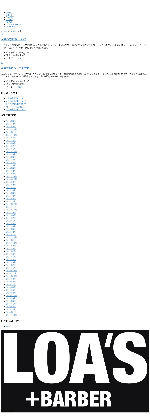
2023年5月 (11, 193)
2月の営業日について (16, 109)
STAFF (9, 19)
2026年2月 (11, 127)
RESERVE (11, 27)
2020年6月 (11, 287)
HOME (4, 31)
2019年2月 (11, 309)
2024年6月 (11, 163)
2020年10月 (11, 276)
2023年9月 (11, 182)
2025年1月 (11, 149)
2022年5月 (11, 223)
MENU (9, 15)
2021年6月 (11, 254)
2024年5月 (11, 165)
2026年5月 (11, 121)
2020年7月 (11, 284)
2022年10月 (11, 210)
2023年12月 (11, 176)
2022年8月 (11, 215)
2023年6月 (11, 190)
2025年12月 (11, 129)
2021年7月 (11, 251)
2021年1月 (11, 268)
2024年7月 (11, 160)
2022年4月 (11, 226)
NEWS (9, 22)
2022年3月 (11, 229)
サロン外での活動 (14, 107)
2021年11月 (11, 240)
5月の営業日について (16, 98)
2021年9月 (11, 246)
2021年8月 (11, 248)
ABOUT (10, 12)
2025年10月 (11, 135)
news (20, 58)
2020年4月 (11, 293)
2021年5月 (11, 257)
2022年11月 (11, 207)
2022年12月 (11, 204)
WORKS (10, 17)
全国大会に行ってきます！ (16, 68)
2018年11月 (11, 312)
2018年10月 (11, 315)
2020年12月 (11, 271)
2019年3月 (11, 307)
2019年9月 (11, 298)
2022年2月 (11, 232)
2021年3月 (11, 262)
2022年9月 (11, 212)
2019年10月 (11, 295)
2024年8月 (11, 157)
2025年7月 (11, 138)
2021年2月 (11, 265)
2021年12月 (11, 237)
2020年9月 (11, 279)
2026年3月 (11, 124)
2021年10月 (11, 243)
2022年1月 (11, 235)
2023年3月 (11, 199)
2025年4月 (11, 140)
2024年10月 (11, 151)
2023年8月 (11, 185)
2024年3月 (11, 171)
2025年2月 (11, 146)
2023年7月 (11, 187)
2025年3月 (11, 143)
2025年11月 (11, 132)
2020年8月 (11, 282)
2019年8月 (11, 301)
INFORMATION (13, 24)
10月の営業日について (13, 39)
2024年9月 (11, 154)
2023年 (13, 31)
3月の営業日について (16, 104)
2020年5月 (11, 290)
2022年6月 (11, 221)
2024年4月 (11, 168)
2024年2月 (11, 174)
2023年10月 (11, 179)
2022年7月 (11, 218)
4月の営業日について (16, 101)
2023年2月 (11, 201)
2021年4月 (11, 259)
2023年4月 (11, 196)
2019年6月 (11, 304)
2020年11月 (11, 273)
